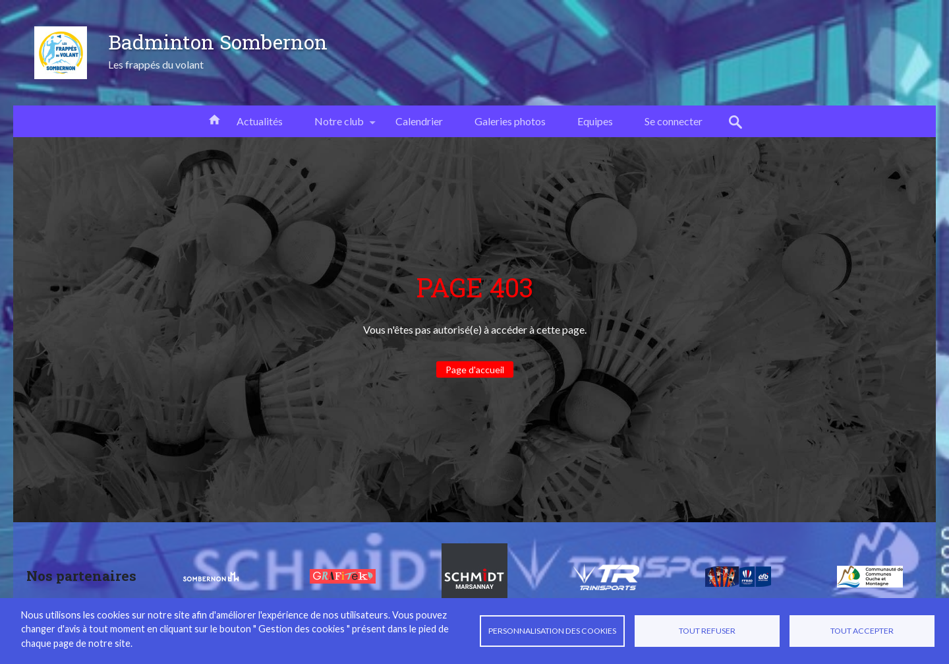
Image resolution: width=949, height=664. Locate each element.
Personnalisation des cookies (552, 631)
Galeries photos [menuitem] (510, 121)
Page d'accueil (475, 369)
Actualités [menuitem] (260, 121)
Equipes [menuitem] (595, 121)
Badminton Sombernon (218, 41)
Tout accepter (862, 631)
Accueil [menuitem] (214, 119)
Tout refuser (707, 631)
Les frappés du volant (156, 64)
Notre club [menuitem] (339, 126)
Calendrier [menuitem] (419, 121)
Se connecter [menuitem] (674, 121)
